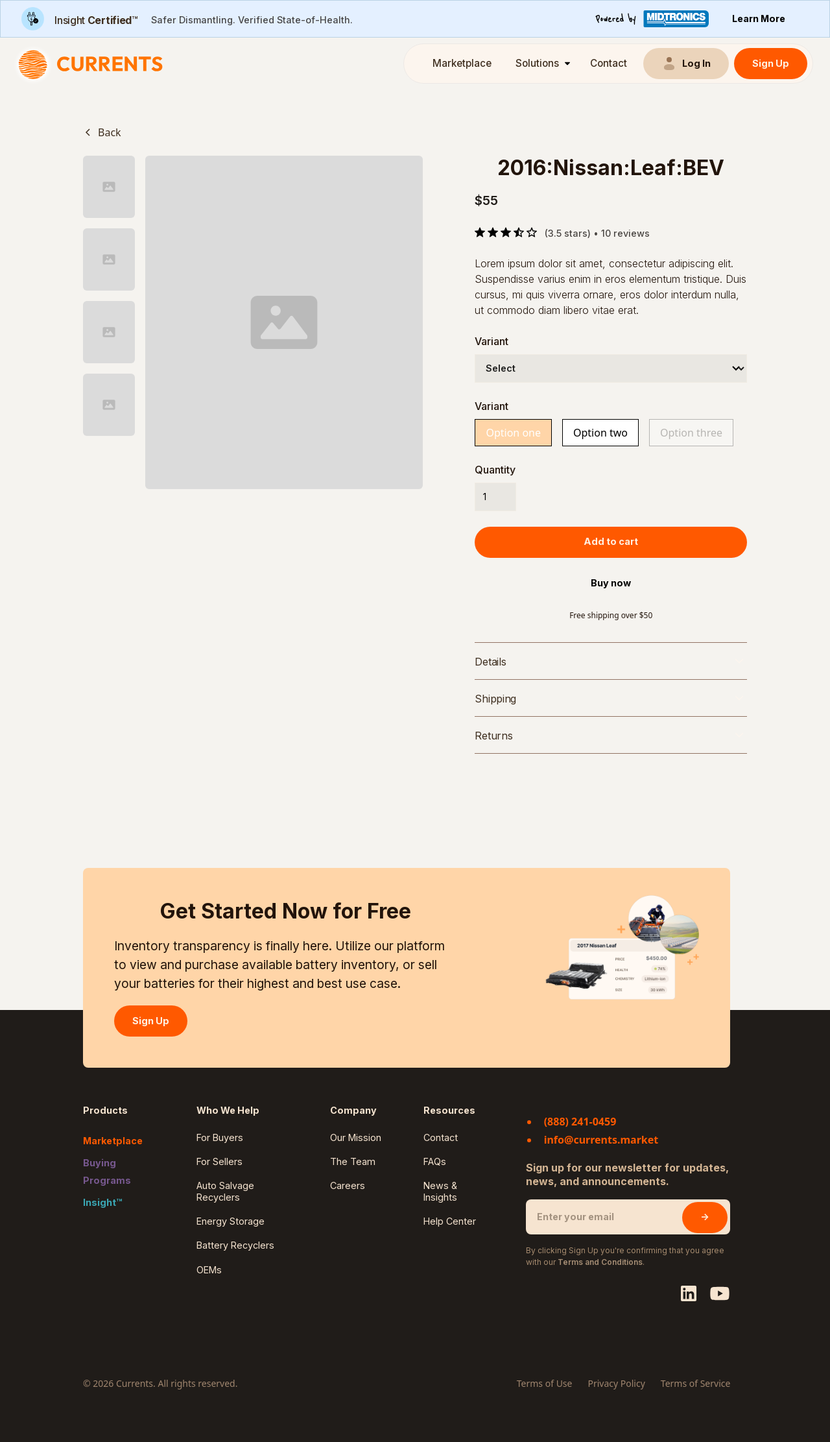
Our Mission (355, 1137)
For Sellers (219, 1161)
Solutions (537, 63)
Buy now (611, 582)
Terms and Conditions (600, 1262)
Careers (347, 1185)
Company (353, 1110)
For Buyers (219, 1137)
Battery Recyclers (235, 1245)
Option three (691, 433)
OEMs (209, 1269)
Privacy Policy (616, 1383)
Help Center (449, 1221)
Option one (513, 433)
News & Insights (440, 1191)
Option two (600, 433)
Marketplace (462, 63)
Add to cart (611, 541)
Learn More (758, 18)
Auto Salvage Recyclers (225, 1191)
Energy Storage (230, 1221)
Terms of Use (545, 1383)
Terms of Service (696, 1383)
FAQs (434, 1161)
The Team (352, 1161)
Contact (608, 63)
